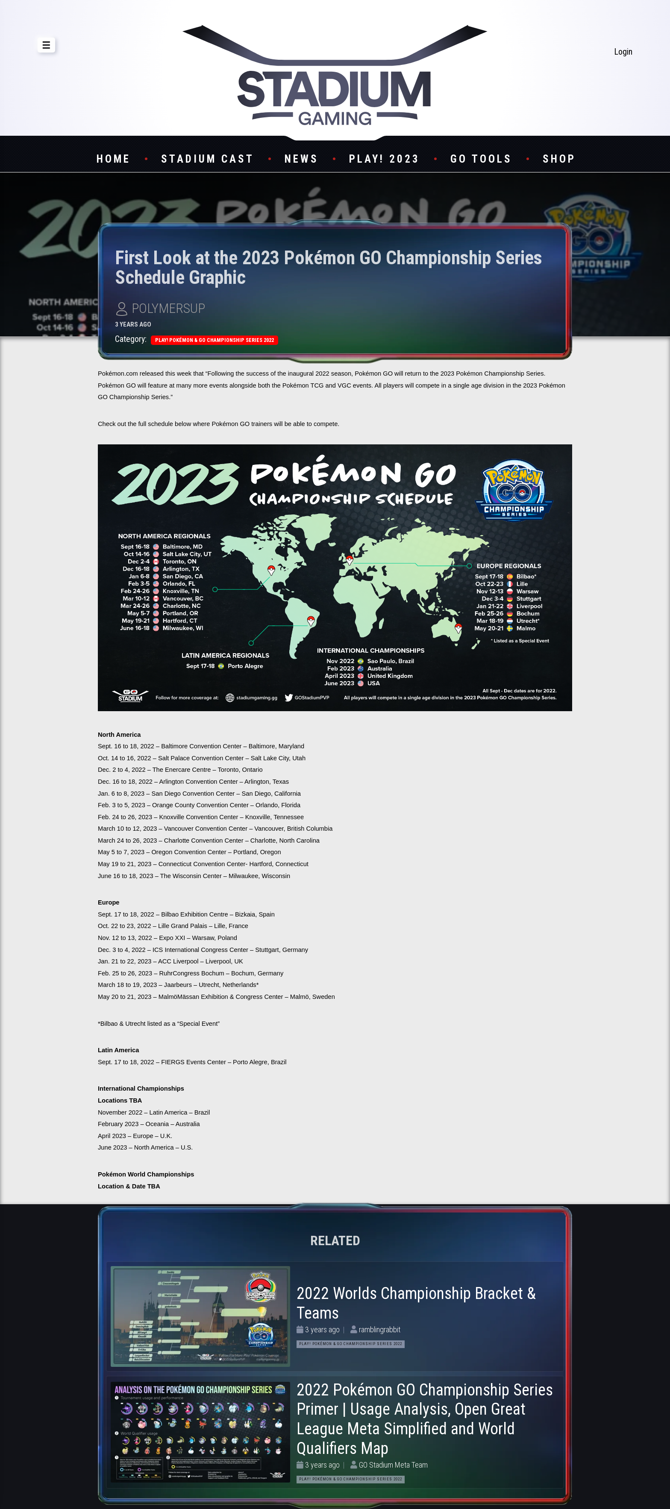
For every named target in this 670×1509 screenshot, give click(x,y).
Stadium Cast (207, 159)
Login (623, 52)
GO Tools (481, 159)
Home (114, 159)
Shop (559, 159)
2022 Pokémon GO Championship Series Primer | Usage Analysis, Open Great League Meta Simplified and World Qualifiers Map (425, 1419)
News (302, 159)
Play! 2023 (384, 159)
